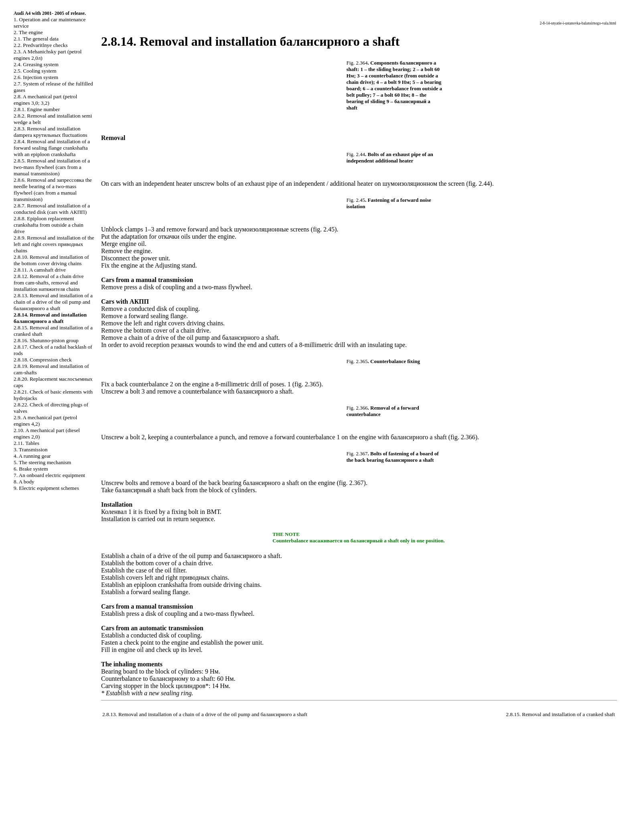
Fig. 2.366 (357, 408)
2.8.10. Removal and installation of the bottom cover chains (51, 260)
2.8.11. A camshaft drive (40, 270)
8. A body (24, 482)
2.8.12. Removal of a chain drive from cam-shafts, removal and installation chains (49, 282)
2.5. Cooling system (35, 71)
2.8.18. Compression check (43, 360)
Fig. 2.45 (356, 200)
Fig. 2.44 (356, 154)
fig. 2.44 (479, 183)
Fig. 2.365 (357, 361)
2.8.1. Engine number (37, 109)
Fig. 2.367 (357, 454)
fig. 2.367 (351, 482)
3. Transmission (30, 450)
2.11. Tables (26, 443)
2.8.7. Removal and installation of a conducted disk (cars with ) (52, 209)
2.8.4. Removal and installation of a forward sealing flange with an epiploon (52, 147)
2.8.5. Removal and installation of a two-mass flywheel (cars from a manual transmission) (52, 167)
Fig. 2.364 (357, 63)
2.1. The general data (36, 39)
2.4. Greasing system (36, 64)
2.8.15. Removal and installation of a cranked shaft (560, 714)
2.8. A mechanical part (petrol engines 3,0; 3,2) (45, 99)
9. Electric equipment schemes (46, 488)
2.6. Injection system (36, 77)
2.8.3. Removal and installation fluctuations (50, 132)
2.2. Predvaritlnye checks (41, 45)
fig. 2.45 (324, 229)
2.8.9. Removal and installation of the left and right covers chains (54, 244)
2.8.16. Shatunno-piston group (46, 340)
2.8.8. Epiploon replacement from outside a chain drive (48, 224)
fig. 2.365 (306, 384)
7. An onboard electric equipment (49, 475)
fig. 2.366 (462, 437)
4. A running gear (32, 456)
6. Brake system (31, 469)
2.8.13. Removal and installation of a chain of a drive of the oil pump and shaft (53, 301)
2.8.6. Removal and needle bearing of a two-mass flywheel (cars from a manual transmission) (53, 189)
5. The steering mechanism (42, 462)
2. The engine (28, 32)
